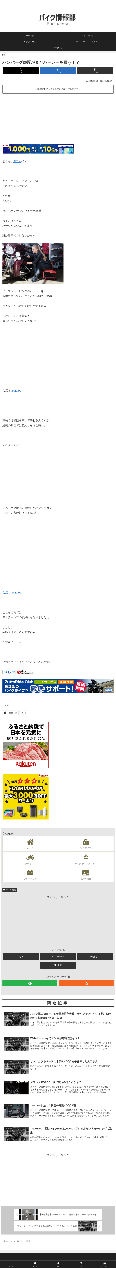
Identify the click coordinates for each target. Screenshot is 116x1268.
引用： (6, 592)
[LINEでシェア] (58, 965)
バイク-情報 (9, 890)
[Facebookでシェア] (58, 956)
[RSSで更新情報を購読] (86, 983)
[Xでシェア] (21, 70)
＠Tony (17, 161)
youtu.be (16, 390)
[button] (95, 70)
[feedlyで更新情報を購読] (29, 983)
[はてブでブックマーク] (58, 70)
